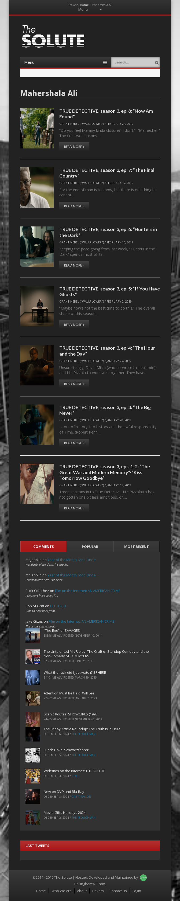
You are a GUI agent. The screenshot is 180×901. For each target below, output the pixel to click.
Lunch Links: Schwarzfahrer (66, 749)
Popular (90, 546)
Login (137, 890)
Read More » (74, 146)
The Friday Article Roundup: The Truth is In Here (82, 728)
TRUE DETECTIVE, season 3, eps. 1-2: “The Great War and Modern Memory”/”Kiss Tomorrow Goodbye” (104, 472)
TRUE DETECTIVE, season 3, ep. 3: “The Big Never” (105, 410)
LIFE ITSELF (58, 606)
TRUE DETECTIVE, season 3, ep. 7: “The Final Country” (107, 173)
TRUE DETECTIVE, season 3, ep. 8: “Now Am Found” (106, 113)
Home (84, 5)
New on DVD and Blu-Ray (64, 791)
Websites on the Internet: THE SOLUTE (74, 770)
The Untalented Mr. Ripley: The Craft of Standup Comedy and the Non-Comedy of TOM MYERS (96, 653)
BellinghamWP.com (89, 883)
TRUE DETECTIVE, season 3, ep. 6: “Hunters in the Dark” (108, 232)
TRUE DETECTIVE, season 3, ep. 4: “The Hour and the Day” (107, 350)
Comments (43, 546)
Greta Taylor (81, 797)
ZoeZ (75, 776)
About (82, 890)
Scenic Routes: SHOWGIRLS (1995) (71, 714)
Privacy (98, 890)
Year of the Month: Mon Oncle (71, 559)
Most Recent (136, 546)
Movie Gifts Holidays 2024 (65, 812)
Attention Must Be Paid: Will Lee (69, 693)
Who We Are (62, 890)
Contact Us (118, 890)
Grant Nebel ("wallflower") (81, 124)
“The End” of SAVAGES (62, 630)
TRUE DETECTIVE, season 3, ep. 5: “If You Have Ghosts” (109, 291)
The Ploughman (83, 734)
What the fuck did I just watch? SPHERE (75, 672)
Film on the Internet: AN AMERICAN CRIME (87, 590)
